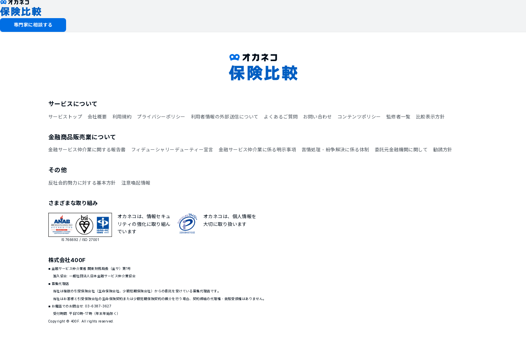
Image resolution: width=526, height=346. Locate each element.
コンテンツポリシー (359, 116)
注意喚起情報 (136, 183)
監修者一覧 (398, 116)
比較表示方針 (430, 116)
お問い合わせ (317, 116)
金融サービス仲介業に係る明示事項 (257, 149)
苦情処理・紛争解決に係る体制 (335, 149)
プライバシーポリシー (161, 116)
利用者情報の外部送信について (225, 116)
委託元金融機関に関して (401, 149)
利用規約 (122, 116)
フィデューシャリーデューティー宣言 (172, 149)
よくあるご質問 (281, 116)
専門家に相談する (33, 25)
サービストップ (65, 116)
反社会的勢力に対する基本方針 (82, 183)
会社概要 (97, 116)
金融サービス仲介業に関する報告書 (87, 149)
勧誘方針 (443, 149)
